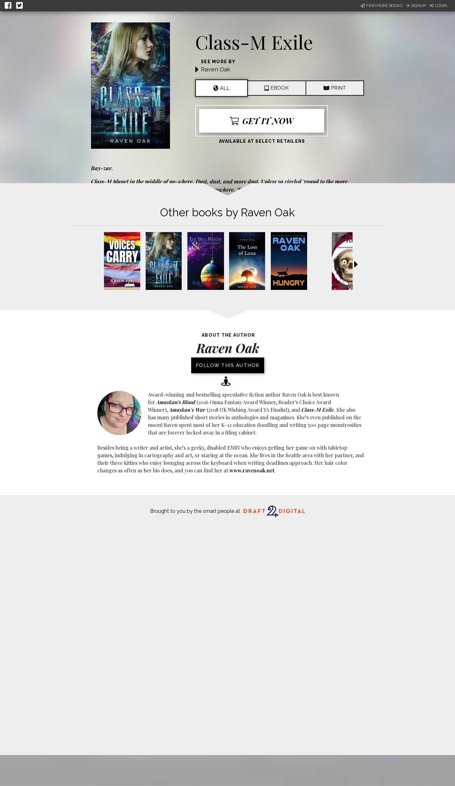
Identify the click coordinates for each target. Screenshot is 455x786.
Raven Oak (215, 69)
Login (438, 5)
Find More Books (382, 5)
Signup (416, 5)
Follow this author (227, 365)
